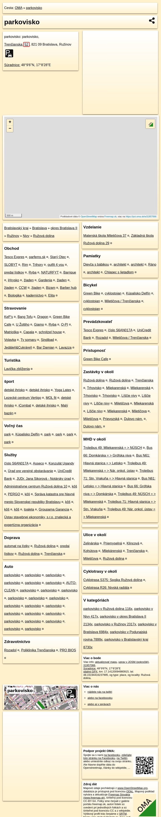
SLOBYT (10, 264)
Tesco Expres (14, 257)
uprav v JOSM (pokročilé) (133, 661)
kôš (74, 486)
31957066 (89, 665)
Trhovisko (94, 388)
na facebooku (112, 755)
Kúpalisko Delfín (27, 434)
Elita (51, 295)
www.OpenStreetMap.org (132, 788)
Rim (25, 264)
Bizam (50, 287)
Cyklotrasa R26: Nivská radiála (106, 587)
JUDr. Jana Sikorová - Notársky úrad (44, 478)
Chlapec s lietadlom (119, 272)
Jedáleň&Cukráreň (18, 347)
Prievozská (111, 419)
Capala (28, 332)
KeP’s (8, 317)
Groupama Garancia (54, 509)
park (7, 434)
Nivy (26, 236)
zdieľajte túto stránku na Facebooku (107, 756)
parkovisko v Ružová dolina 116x (107, 609)
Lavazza (65, 347)
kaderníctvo (35, 295)
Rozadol (10, 650)
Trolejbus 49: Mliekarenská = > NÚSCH (112, 447)
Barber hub (68, 287)
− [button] (10, 129)
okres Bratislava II (64, 228)
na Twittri (122, 758)
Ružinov (13, 236)
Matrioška (11, 332)
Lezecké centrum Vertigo (22, 398)
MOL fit (51, 398)
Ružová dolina (43, 236)
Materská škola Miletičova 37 (104, 235)
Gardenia (45, 280)
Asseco (38, 463)
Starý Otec (58, 257)
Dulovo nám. (133, 419)
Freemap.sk (110, 216)
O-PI (64, 324)
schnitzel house (50, 332)
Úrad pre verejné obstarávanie (30, 471)
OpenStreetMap (89, 216)
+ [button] (10, 122)
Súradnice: (12, 65)
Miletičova (121, 403)
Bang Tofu (25, 317)
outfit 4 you (56, 264)
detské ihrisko (14, 390)
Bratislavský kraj (16, 228)
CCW (23, 287)
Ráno (152, 264)
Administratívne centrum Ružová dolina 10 (35, 486)
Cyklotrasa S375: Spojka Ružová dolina (112, 580)
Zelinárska (91, 543)
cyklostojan (113, 293)
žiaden (29, 280)
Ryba (32, 272)
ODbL (129, 791)
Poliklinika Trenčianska (38, 650)
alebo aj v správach (99, 704)
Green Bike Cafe (95, 359)
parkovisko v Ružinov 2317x (115, 624)
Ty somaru (28, 340)
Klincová (133, 543)
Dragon (42, 317)
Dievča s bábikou (96, 264)
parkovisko (34, 8)
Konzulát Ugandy (61, 463)
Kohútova (90, 551)
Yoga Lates (63, 390)
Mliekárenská (112, 551)
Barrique (69, 272)
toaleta (29, 509)
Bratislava (39, 228)
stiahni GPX (90, 671)
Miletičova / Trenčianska (122, 301)
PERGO (14, 494)
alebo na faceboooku (100, 697)
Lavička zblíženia (17, 369)
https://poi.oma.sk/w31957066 (141, 216)
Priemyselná (113, 543)
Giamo (39, 324)
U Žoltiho (22, 324)
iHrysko (13, 280)
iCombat (24, 405)
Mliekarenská (116, 388)
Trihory (38, 264)
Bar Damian (45, 347)
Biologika (15, 295)
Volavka (10, 340)
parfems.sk (37, 257)
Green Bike (91, 293)
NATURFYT (50, 272)
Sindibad (47, 340)
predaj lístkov (14, 272)
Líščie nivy (129, 395)
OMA (18, 8)
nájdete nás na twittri (100, 691)
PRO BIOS (68, 650)
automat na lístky (17, 546)
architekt (120, 264)
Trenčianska (17, 44)
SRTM (123, 813)
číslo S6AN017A (16, 463)
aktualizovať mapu (106, 661)
